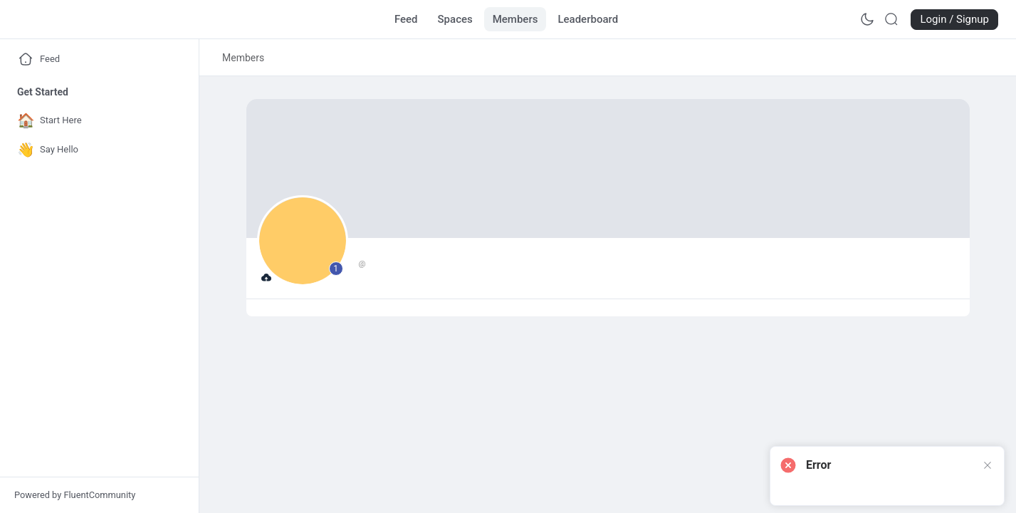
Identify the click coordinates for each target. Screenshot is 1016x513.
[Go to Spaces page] (455, 19)
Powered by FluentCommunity (74, 494)
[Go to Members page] (515, 19)
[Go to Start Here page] (96, 121)
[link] (243, 58)
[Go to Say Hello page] (96, 150)
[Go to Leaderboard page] (588, 19)
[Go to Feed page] (406, 19)
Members (243, 57)
